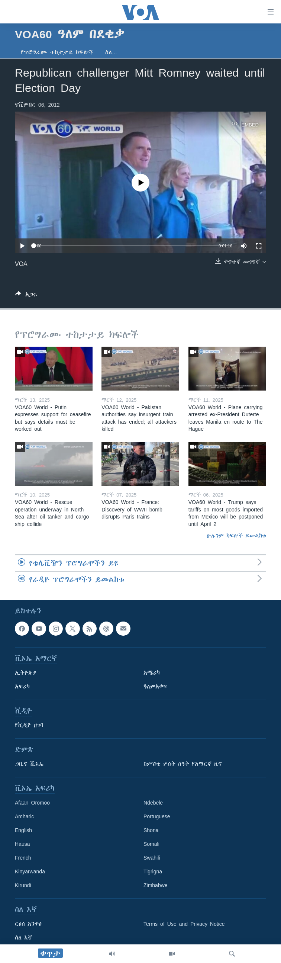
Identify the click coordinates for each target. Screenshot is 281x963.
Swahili (151, 858)
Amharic (24, 816)
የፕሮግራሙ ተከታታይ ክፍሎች (57, 52)
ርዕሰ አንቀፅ (28, 924)
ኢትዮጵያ (25, 673)
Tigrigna (152, 872)
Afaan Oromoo (32, 803)
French (23, 858)
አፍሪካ (22, 687)
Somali (151, 844)
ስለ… (111, 52)
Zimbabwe (155, 885)
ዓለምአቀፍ (155, 687)
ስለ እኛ (23, 938)
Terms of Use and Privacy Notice (184, 924)
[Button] (26, 296)
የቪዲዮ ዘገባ (29, 725)
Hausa (22, 844)
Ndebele (153, 803)
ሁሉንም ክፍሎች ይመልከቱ (236, 536)
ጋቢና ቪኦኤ (29, 764)
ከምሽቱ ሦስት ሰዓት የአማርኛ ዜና (182, 764)
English (23, 830)
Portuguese (156, 816)
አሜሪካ (151, 673)
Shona (150, 830)
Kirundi (23, 885)
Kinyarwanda (30, 872)
